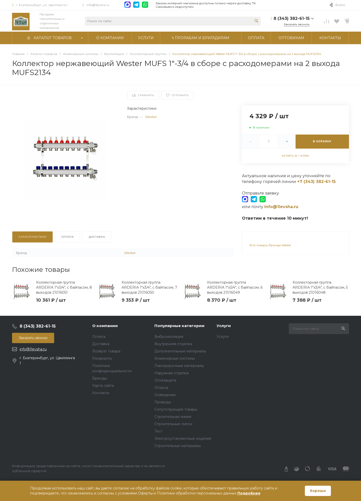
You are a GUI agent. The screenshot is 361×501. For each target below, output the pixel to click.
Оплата (98, 336)
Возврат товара (106, 351)
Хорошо (318, 490)
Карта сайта (103, 385)
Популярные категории (179, 325)
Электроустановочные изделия (182, 438)
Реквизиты (102, 358)
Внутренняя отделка (173, 344)
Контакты (100, 393)
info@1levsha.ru (97, 5)
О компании (105, 325)
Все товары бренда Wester (270, 245)
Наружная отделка (171, 373)
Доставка (100, 344)
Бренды (99, 378)
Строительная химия (172, 416)
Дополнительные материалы (180, 351)
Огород (161, 387)
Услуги (224, 325)
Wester (151, 117)
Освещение (165, 395)
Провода (162, 402)
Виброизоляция (168, 336)
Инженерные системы (174, 358)
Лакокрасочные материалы (179, 365)
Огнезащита (165, 380)
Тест (158, 431)
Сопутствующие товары (175, 409)
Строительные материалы (177, 446)
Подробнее (248, 493)
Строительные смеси (173, 424)
